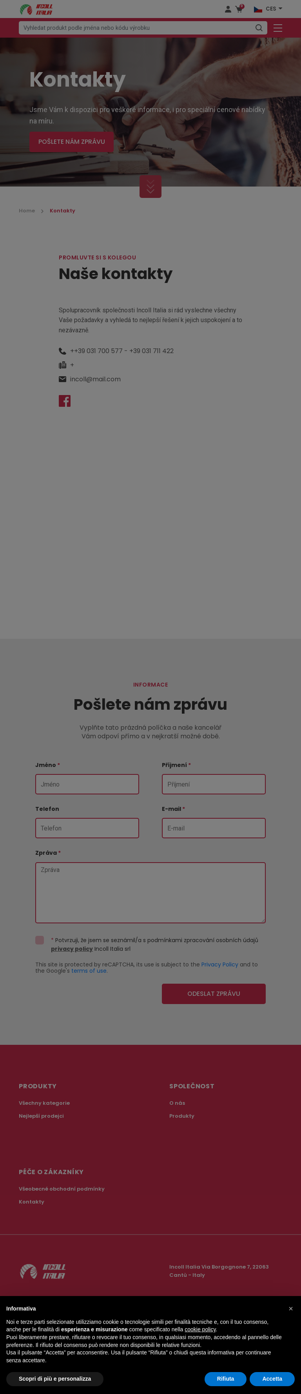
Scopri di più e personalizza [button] (55, 1379)
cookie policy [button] (200, 1329)
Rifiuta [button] (225, 1379)
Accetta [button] (272, 1379)
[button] (291, 1308)
